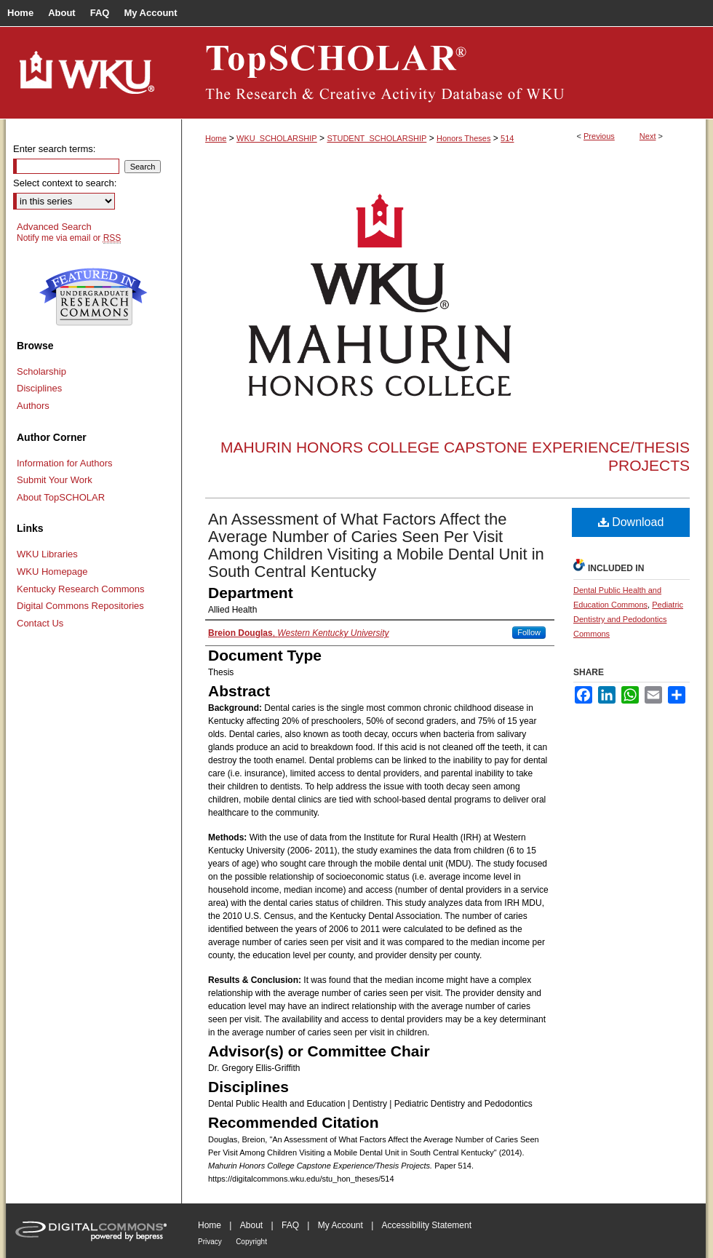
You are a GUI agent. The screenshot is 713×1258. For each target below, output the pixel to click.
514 (507, 138)
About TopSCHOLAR (61, 497)
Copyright (251, 1242)
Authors (33, 405)
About (251, 1225)
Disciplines (39, 388)
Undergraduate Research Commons (93, 296)
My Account (340, 1225)
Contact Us (40, 623)
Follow (529, 632)
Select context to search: (64, 183)
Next (648, 136)
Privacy (210, 1242)
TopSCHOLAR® (444, 73)
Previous (599, 136)
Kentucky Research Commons (81, 589)
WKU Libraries (47, 554)
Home (215, 138)
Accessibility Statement (426, 1225)
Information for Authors (65, 463)
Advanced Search (54, 226)
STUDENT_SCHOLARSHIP (376, 138)
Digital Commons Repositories (80, 605)
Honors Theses (463, 138)
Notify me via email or (69, 238)
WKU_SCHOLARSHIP (276, 138)
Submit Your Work (54, 479)
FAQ (290, 1225)
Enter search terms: (54, 148)
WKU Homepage (52, 571)
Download (631, 522)
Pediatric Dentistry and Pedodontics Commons (628, 619)
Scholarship (41, 371)
